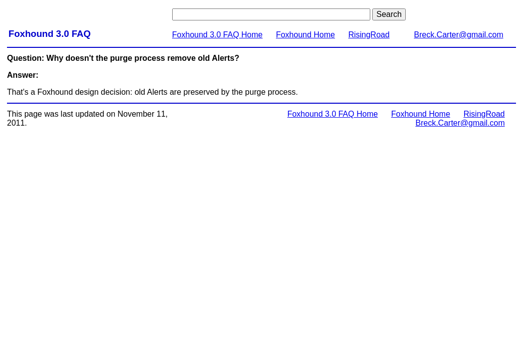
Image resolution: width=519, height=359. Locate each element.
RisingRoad (369, 34)
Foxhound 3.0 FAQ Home (217, 34)
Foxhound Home (305, 34)
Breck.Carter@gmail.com (459, 34)
